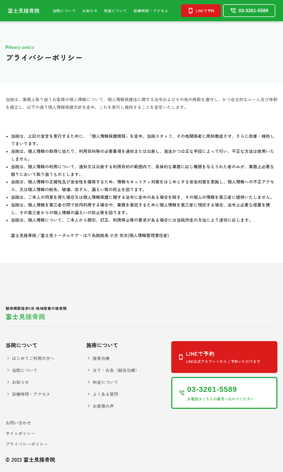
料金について (115, 10)
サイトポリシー (20, 433)
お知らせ (89, 10)
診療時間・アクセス (151, 10)
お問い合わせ (18, 422)
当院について (64, 10)
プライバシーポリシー (27, 444)
